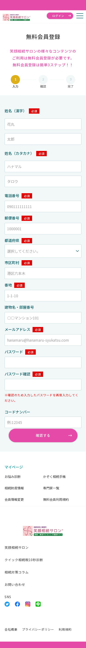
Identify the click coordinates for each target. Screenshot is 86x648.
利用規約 (65, 629)
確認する (43, 435)
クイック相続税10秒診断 (24, 559)
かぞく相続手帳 (54, 476)
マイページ (14, 467)
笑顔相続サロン (17, 547)
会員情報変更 (14, 499)
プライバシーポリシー (38, 629)
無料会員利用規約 (56, 499)
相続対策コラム (17, 572)
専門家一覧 (51, 488)
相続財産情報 (14, 488)
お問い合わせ (15, 584)
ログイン (58, 16)
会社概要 (11, 629)
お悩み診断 (13, 476)
